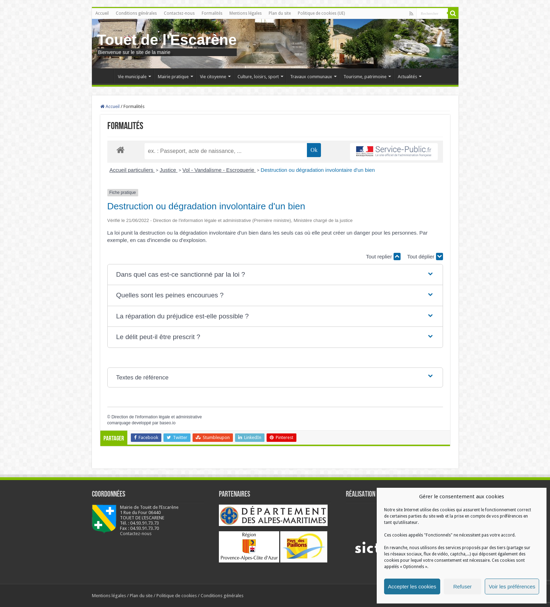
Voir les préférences (512, 586)
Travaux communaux (311, 76)
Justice (168, 170)
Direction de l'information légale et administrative (157, 416)
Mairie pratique (173, 76)
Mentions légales (245, 13)
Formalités (212, 13)
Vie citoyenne (213, 76)
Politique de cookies (176, 595)
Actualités (407, 76)
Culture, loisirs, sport (258, 76)
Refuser (462, 586)
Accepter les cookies (412, 586)
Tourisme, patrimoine (365, 76)
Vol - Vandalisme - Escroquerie (219, 170)
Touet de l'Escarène (167, 39)
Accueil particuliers (132, 170)
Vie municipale (132, 76)
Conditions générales (136, 13)
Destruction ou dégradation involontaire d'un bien (318, 170)
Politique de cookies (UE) (321, 13)
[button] (275, 274)
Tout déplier (425, 256)
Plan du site (280, 13)
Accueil (102, 13)
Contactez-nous (179, 13)
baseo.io (167, 422)
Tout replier (383, 256)
